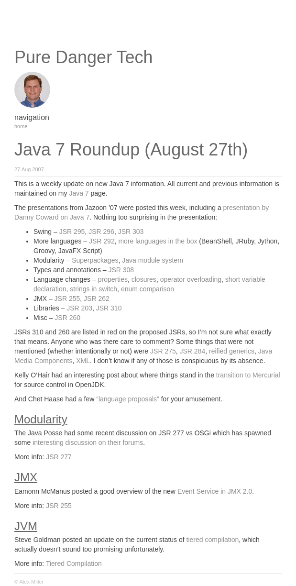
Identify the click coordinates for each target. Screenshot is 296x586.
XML (83, 361)
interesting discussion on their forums (88, 442)
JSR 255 (67, 298)
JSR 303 (131, 231)
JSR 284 (193, 351)
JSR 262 (97, 298)
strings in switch (93, 289)
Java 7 (78, 193)
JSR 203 (79, 308)
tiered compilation (212, 539)
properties (113, 279)
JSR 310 (109, 308)
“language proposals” (127, 399)
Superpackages (95, 260)
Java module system (152, 260)
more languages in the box (157, 241)
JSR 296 (101, 231)
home (21, 126)
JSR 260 (67, 317)
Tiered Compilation (74, 563)
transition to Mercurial (248, 375)
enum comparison (147, 289)
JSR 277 (59, 457)
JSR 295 (72, 231)
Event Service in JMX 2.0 (214, 491)
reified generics (231, 351)
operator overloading (190, 279)
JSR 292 (102, 241)
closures (144, 279)
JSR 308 (121, 270)
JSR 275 (163, 351)
